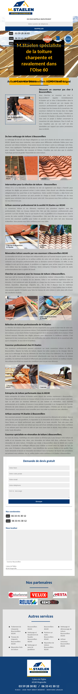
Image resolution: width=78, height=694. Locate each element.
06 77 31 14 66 (22, 43)
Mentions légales (55, 690)
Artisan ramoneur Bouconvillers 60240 (65, 642)
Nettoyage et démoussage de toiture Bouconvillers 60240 (66, 631)
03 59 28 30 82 (22, 33)
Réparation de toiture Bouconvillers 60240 (49, 646)
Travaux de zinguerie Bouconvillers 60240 (16, 640)
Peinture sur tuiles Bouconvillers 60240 (48, 635)
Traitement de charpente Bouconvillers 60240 (16, 630)
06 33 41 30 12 (22, 38)
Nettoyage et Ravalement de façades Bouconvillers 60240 (33, 637)
